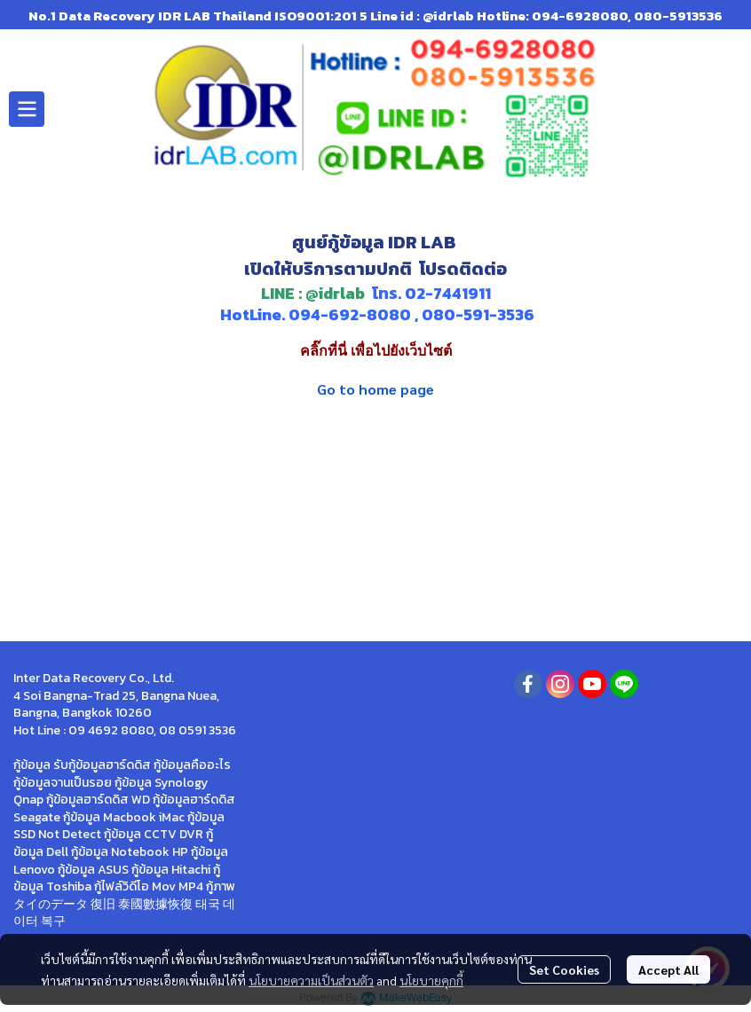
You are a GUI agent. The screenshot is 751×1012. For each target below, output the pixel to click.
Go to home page (375, 389)
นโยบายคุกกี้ (431, 980)
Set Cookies (564, 969)
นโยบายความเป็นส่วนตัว (311, 980)
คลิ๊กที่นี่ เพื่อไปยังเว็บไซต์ (376, 350)
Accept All (668, 969)
